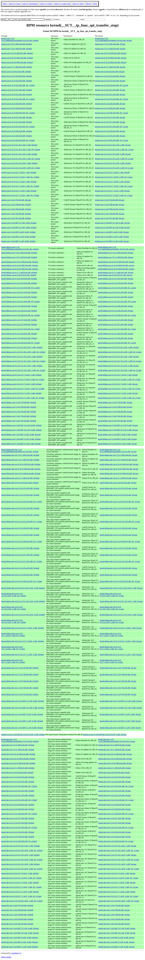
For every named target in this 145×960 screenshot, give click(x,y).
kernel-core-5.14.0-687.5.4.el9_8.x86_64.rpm (112, 232)
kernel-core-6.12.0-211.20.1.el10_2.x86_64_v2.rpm (114, 150)
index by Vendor (46, 4)
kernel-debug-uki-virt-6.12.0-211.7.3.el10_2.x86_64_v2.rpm (111, 648)
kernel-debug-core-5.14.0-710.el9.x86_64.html (18, 402)
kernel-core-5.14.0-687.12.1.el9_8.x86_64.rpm (112, 223)
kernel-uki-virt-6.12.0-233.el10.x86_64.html (17, 777)
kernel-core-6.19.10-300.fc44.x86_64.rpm (110, 58)
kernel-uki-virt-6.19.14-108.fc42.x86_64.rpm (115, 754)
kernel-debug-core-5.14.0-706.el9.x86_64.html (18, 412)
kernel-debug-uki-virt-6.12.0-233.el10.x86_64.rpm (118, 488)
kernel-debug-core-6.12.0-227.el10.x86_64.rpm (115, 320)
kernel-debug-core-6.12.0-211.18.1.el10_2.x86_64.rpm (118, 357)
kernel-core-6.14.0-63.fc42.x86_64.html (16, 72)
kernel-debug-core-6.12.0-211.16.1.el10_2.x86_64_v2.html (23, 370)
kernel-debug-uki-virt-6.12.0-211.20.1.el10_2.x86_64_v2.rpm (112, 595)
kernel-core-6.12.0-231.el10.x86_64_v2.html (17, 99)
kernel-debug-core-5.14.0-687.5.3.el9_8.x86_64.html (21, 439)
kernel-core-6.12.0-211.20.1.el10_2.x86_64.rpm (113, 145)
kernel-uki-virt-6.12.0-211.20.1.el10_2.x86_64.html (20, 846)
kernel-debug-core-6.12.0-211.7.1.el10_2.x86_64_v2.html (22, 398)
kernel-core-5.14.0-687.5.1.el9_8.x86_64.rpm (112, 241)
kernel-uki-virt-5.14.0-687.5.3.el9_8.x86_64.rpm (116, 942)
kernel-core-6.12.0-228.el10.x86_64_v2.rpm (111, 113)
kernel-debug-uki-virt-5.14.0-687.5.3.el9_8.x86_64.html (22, 721)
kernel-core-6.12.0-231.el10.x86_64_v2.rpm (111, 99)
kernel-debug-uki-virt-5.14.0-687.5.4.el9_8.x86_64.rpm (120, 714)
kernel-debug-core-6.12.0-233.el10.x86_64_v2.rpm (117, 288)
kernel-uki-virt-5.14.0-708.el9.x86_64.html (17, 910)
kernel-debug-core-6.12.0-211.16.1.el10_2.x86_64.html (21, 366)
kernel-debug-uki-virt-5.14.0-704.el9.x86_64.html (19, 688)
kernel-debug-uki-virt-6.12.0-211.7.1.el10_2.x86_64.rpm (121, 655)
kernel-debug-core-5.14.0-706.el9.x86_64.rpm (115, 412)
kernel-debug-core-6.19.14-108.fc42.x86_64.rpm (116, 262)
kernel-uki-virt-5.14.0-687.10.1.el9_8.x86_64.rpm (116, 933)
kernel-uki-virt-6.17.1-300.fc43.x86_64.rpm (114, 768)
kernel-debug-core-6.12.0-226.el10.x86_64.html (19, 334)
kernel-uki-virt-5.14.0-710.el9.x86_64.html (17, 905)
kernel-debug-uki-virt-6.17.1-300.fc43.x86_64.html (20, 478)
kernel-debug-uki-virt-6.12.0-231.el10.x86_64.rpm (118, 508)
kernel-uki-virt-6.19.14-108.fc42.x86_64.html (18, 754)
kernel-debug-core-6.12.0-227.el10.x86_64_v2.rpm (117, 329)
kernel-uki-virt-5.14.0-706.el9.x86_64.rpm (114, 915)
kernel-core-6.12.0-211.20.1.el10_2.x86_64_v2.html (20, 150)
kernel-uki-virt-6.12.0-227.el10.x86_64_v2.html (19, 828)
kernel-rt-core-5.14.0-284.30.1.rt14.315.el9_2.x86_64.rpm (104, 735)
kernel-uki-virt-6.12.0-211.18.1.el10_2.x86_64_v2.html (21, 860)
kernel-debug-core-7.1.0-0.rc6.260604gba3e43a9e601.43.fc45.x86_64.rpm (116, 248)
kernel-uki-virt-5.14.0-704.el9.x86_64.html (17, 919)
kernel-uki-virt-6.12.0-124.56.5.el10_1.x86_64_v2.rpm (118, 901)
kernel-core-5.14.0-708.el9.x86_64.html (16, 205)
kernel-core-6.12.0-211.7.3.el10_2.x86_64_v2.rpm (113, 186)
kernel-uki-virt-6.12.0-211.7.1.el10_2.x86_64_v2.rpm (118, 896)
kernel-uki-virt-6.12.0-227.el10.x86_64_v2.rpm (115, 828)
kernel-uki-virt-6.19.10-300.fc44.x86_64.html (18, 759)
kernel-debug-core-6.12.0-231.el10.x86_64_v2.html (20, 302)
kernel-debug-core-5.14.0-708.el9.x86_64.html (18, 407)
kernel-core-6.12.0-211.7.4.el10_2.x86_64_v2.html (20, 177)
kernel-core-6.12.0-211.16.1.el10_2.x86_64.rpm (113, 163)
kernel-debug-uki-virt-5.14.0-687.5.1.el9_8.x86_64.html (22, 728)
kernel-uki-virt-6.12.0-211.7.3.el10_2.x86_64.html (20, 883)
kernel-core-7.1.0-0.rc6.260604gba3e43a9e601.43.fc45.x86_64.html (19, 39)
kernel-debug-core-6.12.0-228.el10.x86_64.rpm (115, 306)
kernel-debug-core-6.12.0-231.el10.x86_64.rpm (115, 292)
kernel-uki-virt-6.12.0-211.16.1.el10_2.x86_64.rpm (117, 864)
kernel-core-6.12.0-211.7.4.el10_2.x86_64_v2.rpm (113, 177)
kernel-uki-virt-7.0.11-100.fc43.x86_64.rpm (114, 750)
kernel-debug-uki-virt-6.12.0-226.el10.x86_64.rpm (118, 568)
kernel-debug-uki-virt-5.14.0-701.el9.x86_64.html (19, 694)
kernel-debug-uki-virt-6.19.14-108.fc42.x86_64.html (20, 464)
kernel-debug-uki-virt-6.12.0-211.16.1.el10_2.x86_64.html (23, 615)
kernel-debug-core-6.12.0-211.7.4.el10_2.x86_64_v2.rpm (119, 379)
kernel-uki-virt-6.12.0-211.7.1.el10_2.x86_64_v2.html (21, 896)
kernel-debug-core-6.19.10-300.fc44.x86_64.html (19, 265)
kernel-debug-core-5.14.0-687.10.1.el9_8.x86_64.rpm (118, 430)
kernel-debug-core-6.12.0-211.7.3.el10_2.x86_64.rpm (118, 384)
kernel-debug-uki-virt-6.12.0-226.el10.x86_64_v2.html (21, 581)
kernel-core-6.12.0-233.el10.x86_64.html (16, 76)
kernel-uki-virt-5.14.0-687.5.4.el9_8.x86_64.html (19, 938)
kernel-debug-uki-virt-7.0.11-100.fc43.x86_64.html (20, 460)
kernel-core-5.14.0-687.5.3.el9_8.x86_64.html (18, 237)
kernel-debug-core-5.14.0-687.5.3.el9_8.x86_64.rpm (117, 439)
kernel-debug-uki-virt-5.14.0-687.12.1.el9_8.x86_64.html (22, 701)
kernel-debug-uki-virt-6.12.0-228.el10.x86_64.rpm (118, 528)
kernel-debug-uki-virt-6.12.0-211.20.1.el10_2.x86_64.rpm (121, 588)
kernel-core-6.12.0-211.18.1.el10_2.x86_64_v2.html (20, 159)
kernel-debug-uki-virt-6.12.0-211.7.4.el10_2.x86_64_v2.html (13, 635)
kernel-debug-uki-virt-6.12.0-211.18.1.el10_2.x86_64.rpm (121, 601)
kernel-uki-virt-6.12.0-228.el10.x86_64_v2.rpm (115, 814)
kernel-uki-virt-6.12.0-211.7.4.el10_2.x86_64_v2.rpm (118, 878)
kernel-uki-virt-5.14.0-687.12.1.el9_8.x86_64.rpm (116, 928)
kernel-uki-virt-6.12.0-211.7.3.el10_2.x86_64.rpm (116, 883)
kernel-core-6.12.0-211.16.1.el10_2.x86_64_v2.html (20, 168)
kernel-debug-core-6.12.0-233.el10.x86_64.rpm (115, 279)
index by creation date (62, 4)
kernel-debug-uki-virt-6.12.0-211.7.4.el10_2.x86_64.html (22, 628)
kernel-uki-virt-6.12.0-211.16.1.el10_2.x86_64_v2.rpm (118, 869)
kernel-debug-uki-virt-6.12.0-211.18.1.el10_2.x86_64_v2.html (13, 608)
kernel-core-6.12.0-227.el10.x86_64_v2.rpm (111, 127)
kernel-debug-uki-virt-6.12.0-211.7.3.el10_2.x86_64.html (22, 641)
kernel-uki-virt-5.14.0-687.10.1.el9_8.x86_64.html (20, 933)
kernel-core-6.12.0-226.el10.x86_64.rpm (110, 131)
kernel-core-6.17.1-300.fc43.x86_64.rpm (110, 67)
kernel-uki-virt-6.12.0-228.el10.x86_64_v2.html (19, 814)
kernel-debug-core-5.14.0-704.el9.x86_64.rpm (115, 416)
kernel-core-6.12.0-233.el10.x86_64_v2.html (17, 85)
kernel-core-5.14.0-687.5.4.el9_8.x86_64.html (18, 232)
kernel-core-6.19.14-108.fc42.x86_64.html (17, 53)
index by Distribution (30, 4)
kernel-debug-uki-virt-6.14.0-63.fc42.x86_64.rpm (118, 483)
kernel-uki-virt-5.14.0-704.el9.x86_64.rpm (114, 919)
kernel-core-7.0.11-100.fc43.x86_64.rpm (110, 49)
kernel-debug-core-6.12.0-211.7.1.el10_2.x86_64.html (21, 393)
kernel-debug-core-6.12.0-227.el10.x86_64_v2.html (20, 329)
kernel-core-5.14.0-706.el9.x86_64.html (16, 209)
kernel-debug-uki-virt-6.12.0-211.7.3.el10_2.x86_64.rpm (121, 641)
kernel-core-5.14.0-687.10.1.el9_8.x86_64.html (18, 227)
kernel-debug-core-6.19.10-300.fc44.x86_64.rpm (116, 265)
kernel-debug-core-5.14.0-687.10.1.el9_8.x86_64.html (21, 430)
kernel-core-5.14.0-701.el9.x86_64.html (16, 218)
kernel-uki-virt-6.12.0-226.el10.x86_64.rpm (114, 832)
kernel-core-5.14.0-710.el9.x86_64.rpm (109, 200)
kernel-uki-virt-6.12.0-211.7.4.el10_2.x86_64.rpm (116, 873)
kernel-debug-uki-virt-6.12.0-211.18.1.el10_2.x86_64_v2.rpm (112, 608)
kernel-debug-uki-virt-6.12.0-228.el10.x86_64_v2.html (21, 541)
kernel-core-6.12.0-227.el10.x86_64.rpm (110, 117)
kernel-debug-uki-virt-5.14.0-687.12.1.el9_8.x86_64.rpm (121, 701)
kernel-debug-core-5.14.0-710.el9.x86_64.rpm (115, 402)
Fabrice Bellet (6, 957)
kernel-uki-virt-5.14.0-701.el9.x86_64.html (17, 924)
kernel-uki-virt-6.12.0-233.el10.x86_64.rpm (114, 777)
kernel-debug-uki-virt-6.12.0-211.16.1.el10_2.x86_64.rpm (121, 615)
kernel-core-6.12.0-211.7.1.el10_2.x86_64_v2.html (20, 195)
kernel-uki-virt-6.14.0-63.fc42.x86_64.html (17, 772)
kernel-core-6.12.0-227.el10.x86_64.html (16, 117)
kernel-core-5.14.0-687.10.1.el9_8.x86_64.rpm (112, 227)
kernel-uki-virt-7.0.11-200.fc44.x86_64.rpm (114, 745)
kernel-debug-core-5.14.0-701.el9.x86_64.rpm (115, 421)
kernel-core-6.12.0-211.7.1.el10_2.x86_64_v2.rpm (113, 195)
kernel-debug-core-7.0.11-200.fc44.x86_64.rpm (115, 253)
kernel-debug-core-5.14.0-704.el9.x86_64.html (18, 416)
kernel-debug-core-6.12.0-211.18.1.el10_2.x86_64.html (21, 357)
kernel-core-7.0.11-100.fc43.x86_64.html (16, 49)
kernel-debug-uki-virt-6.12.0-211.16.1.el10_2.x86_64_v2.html (13, 621)
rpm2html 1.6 (16, 953)
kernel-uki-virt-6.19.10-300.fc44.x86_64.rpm (115, 759)
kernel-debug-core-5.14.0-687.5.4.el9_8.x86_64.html (21, 435)
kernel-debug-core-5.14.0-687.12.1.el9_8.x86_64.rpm (118, 425)
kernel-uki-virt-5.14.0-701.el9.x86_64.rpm (114, 924)
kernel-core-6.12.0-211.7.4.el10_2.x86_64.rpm (112, 172)
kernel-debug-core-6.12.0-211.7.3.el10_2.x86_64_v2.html (22, 389)
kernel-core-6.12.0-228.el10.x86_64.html (16, 104)
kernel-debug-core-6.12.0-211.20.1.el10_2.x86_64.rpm (118, 347)
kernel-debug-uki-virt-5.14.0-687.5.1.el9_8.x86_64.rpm (120, 728)
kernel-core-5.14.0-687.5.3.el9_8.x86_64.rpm (112, 237)
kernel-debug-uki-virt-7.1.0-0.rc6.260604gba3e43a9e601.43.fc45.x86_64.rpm (118, 451)
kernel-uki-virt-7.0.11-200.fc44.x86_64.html (17, 745)
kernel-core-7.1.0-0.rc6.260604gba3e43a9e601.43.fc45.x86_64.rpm (113, 39)
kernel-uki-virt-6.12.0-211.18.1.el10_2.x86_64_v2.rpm (118, 860)
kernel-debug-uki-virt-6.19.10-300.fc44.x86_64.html (20, 469)
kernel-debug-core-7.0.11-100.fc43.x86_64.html (19, 257)
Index (5, 4)
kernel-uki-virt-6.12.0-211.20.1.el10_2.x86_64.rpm (117, 846)
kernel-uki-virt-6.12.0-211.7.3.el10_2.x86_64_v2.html (21, 887)
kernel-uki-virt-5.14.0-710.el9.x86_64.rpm (114, 905)
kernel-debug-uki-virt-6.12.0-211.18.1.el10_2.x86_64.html (23, 601)
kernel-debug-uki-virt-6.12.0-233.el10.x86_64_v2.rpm (120, 502)
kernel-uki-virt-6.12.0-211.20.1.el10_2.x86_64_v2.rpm (118, 850)
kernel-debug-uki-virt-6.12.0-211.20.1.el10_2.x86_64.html (23, 588)
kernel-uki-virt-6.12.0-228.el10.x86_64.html (17, 805)
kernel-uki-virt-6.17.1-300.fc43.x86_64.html (17, 768)
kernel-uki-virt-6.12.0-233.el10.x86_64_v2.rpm (115, 786)
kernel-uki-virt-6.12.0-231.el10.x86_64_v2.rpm (115, 800)
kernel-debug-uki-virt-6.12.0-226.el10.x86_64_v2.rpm (120, 581)
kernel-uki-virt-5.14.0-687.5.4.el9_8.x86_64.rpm (116, 938)
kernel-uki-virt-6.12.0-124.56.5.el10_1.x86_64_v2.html (21, 901)
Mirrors (89, 4)
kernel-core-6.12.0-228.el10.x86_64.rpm (110, 104)
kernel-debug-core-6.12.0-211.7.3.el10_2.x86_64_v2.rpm (119, 389)
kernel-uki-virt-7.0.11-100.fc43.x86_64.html (17, 750)
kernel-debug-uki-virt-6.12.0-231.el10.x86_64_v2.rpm (120, 522)
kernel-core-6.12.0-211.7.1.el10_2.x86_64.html (18, 191)
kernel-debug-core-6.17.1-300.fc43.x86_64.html (19, 273)
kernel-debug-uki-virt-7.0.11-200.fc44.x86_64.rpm (118, 455)
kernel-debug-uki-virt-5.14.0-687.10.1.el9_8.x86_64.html (22, 708)
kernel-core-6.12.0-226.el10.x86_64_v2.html (17, 140)
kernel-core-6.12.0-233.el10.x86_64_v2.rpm (111, 85)
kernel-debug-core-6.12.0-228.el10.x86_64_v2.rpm (117, 315)
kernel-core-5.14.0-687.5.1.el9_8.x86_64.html (18, 241)
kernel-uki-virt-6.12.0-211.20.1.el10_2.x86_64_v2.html (21, 850)
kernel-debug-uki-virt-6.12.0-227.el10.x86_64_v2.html (21, 561)
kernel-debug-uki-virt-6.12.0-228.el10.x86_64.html (20, 528)
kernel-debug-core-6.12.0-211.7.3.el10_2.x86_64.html (21, 384)
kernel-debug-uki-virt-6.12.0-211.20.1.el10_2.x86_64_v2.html (13, 595)
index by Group (14, 4)
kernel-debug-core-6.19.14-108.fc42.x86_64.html (19, 262)
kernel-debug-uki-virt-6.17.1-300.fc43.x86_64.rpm (118, 478)
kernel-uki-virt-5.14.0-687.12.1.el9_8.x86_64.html (20, 928)
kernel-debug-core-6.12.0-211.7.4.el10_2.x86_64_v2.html (22, 379)
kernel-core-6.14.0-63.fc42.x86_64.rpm (109, 72)
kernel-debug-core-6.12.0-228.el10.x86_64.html (19, 306)
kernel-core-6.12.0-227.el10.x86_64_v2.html (17, 127)
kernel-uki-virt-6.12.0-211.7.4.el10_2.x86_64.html (20, 873)
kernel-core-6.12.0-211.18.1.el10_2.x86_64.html (19, 154)
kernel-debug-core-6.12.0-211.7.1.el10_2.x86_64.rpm (118, 393)
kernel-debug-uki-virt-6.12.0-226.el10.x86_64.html (20, 568)
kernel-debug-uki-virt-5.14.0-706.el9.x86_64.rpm (118, 681)
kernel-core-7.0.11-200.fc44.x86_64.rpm (110, 44)
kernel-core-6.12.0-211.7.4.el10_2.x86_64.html (18, 172)
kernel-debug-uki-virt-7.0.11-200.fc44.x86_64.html (20, 455)
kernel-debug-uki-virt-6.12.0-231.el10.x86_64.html (20, 508)
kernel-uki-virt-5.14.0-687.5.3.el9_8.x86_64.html (19, 942)
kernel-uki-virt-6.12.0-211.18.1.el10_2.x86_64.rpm (117, 855)
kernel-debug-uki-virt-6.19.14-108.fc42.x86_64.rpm (119, 464)
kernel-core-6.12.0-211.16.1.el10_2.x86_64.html (19, 163)
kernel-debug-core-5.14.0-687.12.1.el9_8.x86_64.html (21, 425)
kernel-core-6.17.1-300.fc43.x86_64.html (16, 67)
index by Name (78, 4)
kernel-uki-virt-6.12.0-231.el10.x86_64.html (17, 791)
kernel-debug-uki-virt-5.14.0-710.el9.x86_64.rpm (118, 668)
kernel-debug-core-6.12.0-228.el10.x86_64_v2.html (20, 315)
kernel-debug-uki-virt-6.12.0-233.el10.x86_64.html (20, 488)
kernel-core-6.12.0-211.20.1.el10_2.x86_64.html (19, 145)
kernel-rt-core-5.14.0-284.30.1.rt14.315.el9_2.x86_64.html (23, 735)
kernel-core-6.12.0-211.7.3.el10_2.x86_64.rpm (112, 182)
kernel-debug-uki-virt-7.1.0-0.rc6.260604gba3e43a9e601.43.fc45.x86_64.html (19, 451)
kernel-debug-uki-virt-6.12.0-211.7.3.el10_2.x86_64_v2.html (13, 648)
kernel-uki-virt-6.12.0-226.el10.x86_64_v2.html (19, 841)
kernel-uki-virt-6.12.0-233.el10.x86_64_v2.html (19, 786)
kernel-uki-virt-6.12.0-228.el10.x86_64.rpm (114, 805)
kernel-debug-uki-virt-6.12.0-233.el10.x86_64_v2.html (21, 502)
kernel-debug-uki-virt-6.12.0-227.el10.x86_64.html (20, 548)
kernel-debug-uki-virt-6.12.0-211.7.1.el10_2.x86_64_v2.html (13, 661)
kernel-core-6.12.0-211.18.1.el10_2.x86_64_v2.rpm (114, 159)
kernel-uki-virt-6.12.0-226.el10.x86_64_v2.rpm (115, 841)
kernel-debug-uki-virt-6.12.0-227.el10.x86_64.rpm (118, 548)
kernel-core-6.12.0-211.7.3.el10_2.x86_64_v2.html (20, 186)
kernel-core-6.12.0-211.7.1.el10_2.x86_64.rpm (112, 191)
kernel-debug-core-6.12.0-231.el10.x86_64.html (19, 292)
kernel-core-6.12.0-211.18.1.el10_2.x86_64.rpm (113, 154)
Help (95, 4)
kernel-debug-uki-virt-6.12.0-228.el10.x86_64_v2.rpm (120, 541)
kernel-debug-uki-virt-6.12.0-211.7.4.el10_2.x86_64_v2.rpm (111, 635)
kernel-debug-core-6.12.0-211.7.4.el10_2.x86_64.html (21, 375)
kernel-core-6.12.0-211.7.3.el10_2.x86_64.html (18, 182)
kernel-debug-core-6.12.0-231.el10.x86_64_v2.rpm (117, 302)
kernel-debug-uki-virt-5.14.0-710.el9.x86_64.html (19, 668)
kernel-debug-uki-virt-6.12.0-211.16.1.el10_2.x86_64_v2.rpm (112, 621)
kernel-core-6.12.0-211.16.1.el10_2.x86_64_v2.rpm (114, 168)
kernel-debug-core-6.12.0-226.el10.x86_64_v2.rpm (117, 343)
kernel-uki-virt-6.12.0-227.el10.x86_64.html (17, 818)
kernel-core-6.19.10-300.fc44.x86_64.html (17, 58)
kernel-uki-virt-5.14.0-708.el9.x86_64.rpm (114, 910)
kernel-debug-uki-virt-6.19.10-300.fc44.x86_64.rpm (119, 469)
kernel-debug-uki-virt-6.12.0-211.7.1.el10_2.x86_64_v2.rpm (111, 661)
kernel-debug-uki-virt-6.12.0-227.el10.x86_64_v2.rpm (120, 561)
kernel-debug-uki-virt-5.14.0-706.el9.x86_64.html (19, 681)
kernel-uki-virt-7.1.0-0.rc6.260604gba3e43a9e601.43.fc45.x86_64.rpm (116, 740)
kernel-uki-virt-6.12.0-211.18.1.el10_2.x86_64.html (20, 855)
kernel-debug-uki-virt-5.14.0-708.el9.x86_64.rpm (118, 674)
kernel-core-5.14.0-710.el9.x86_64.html (16, 200)
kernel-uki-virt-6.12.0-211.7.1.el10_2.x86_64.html (20, 892)
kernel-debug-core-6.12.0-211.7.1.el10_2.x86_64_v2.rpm (119, 398)
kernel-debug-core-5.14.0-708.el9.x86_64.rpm (115, 407)
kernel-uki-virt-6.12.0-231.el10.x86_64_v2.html (19, 800)
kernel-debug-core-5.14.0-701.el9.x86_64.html (18, 421)
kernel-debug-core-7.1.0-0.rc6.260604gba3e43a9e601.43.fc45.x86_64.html (19, 248)
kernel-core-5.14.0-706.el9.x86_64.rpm (109, 209)
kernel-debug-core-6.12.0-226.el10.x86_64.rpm (115, 334)
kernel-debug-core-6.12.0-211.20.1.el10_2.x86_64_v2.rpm (119, 352)
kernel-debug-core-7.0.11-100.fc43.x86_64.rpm (115, 257)
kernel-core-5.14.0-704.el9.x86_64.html (16, 214)
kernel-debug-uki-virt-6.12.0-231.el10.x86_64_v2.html (21, 522)
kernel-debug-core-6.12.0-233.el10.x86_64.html (19, 279)
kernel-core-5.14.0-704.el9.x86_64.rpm (109, 214)
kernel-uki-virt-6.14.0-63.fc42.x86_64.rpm (114, 772)
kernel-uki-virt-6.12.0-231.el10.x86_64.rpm (114, 791)
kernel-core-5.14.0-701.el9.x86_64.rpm (109, 218)
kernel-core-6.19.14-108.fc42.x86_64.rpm (110, 53)
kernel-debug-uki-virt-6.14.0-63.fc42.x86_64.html (19, 483)
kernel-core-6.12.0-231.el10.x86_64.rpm (110, 90)
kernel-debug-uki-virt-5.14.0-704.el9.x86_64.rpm (118, 688)
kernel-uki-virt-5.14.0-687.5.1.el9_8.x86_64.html (19, 947)
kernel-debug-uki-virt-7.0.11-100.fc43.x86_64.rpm (118, 460)
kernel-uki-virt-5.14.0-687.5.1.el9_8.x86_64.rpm (116, 947)
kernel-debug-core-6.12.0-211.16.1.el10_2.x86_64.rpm (118, 366)
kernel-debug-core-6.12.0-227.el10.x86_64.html (19, 320)
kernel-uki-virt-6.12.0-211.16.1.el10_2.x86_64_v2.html (21, 869)
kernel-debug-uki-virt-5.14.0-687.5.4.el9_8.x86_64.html (22, 714)
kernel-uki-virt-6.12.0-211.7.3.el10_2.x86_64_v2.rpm (118, 887)
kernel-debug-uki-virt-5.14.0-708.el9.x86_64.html (19, 674)
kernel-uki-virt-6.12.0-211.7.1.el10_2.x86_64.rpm (116, 892)
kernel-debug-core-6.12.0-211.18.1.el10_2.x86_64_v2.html (23, 361)
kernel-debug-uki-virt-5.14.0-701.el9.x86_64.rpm (118, 694)
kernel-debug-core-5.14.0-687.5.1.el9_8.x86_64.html (21, 444)
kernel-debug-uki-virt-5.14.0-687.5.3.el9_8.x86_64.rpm (120, 721)
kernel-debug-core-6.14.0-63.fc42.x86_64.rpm (115, 275)
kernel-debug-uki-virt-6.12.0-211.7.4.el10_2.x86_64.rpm (121, 628)
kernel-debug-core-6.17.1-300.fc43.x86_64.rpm (115, 273)
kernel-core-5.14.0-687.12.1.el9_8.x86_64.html (18, 223)
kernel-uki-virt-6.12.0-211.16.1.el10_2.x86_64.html (20, 864)
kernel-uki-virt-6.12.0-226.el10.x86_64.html (17, 832)
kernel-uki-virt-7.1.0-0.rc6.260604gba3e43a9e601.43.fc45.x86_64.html (19, 740)
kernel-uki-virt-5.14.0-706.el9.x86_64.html (17, 915)
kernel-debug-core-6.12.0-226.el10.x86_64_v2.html (20, 343)
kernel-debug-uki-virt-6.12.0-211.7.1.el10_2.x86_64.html (22, 655)
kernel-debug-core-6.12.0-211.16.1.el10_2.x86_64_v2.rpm (119, 370)
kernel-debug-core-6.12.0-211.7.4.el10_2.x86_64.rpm (118, 375)
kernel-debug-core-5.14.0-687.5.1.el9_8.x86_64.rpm (117, 444)
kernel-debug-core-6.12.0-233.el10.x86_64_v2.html (20, 288)
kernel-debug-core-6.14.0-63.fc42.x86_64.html (18, 275)
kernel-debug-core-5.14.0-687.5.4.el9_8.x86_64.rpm (117, 435)
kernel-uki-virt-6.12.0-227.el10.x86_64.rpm (114, 818)
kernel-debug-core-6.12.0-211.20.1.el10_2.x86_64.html (21, 347)
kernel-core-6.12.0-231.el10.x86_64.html (16, 90)
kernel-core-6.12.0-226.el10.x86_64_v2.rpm (111, 140)
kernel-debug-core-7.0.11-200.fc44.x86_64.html (19, 253)
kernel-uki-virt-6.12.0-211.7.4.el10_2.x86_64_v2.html (21, 878)
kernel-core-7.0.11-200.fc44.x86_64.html (16, 44)
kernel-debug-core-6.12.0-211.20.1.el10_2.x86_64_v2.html (23, 352)
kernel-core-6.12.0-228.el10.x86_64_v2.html (17, 113)
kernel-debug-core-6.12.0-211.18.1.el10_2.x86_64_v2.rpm (119, 361)
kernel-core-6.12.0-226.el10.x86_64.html (16, 131)
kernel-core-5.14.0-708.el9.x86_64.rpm (109, 205)
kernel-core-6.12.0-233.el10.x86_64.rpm (110, 76)
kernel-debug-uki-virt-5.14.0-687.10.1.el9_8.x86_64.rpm (121, 708)
